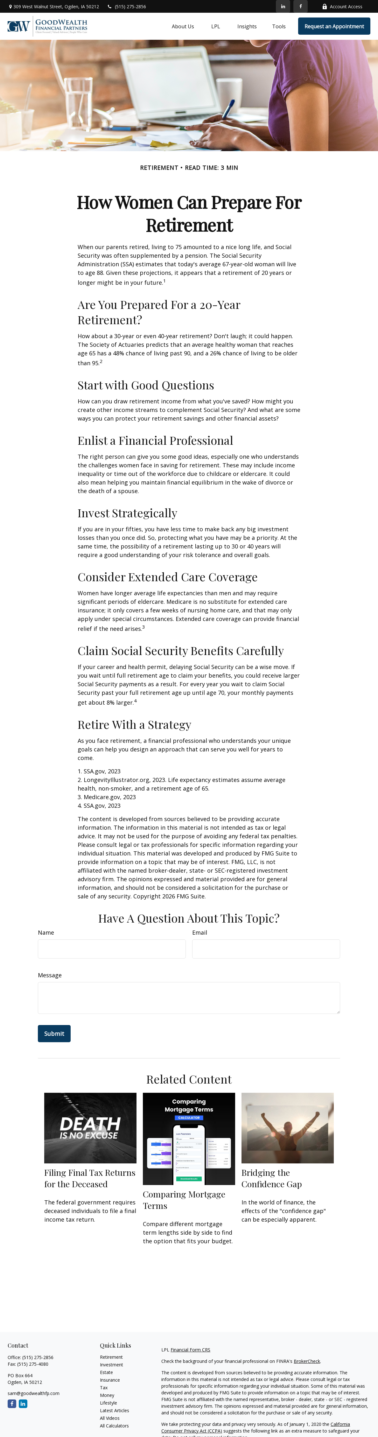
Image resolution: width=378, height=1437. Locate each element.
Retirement (111, 1357)
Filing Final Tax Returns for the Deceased (90, 1178)
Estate (106, 1372)
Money (107, 1395)
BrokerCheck (307, 1361)
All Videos (110, 1418)
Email (199, 932)
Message (50, 975)
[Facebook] (300, 6)
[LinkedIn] (283, 6)
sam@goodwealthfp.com (34, 1393)
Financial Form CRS (190, 1350)
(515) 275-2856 (126, 6)
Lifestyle (108, 1403)
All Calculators (114, 1426)
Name (46, 932)
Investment (111, 1365)
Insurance (110, 1380)
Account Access (342, 6)
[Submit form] (54, 1033)
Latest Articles (114, 1410)
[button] (183, 26)
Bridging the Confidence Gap (272, 1178)
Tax (104, 1388)
